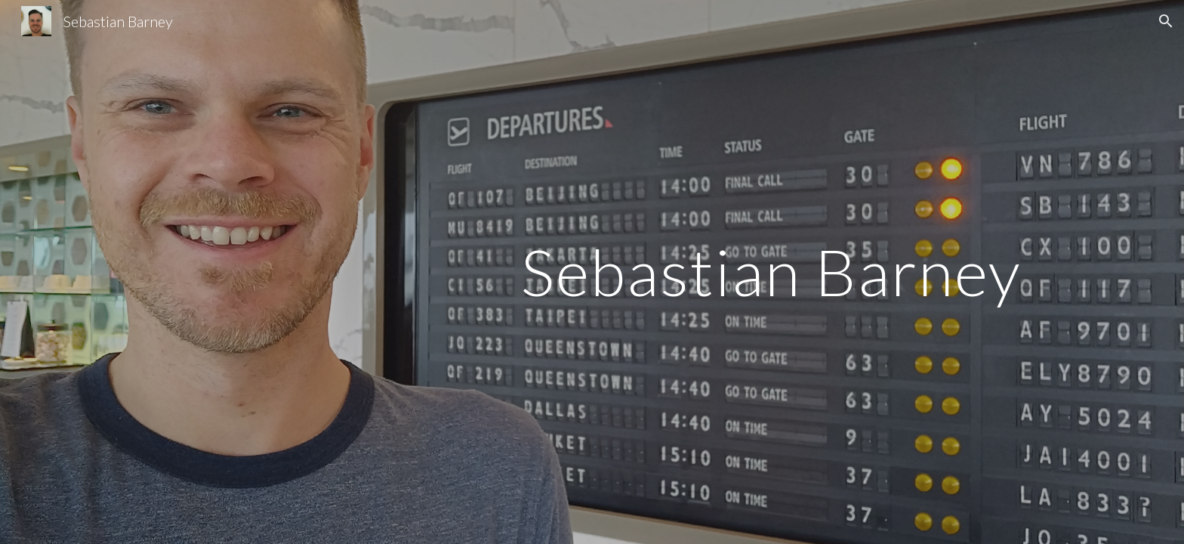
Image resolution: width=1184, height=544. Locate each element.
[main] (592, 271)
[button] (1166, 21)
